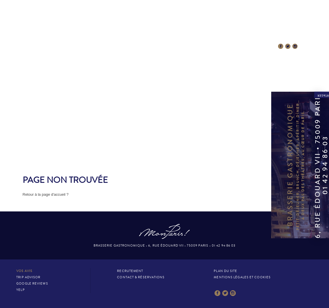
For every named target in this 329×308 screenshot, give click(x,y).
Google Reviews (32, 283)
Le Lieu (82, 46)
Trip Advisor (28, 277)
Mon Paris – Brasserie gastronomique (164, 27)
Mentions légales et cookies (242, 277)
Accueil (56, 46)
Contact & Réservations (247, 46)
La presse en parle (193, 46)
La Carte (109, 46)
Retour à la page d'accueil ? (46, 194)
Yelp (20, 290)
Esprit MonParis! (146, 46)
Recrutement (130, 271)
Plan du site (225, 271)
